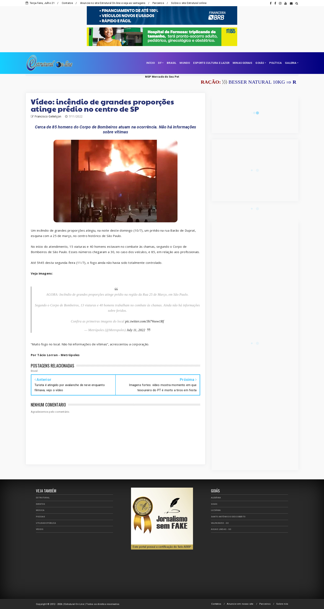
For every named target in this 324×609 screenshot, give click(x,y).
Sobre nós (282, 604)
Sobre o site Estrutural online (188, 3)
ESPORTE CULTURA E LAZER (211, 62)
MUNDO (185, 62)
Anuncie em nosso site (240, 604)
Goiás (214, 504)
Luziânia (216, 510)
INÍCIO (150, 62)
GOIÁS (259, 62)
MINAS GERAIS (242, 62)
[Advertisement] (75, 564)
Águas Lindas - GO (221, 529)
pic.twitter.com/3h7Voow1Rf (144, 321)
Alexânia (216, 497)
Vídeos (39, 529)
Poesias (40, 516)
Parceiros (158, 3)
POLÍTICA (275, 62)
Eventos (40, 504)
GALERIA (290, 62)
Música (40, 510)
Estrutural (43, 497)
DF (159, 62)
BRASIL (171, 62)
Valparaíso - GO (220, 523)
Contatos (67, 3)
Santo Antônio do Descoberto (228, 516)
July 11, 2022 (136, 330)
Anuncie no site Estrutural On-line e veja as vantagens (112, 3)
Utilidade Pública (46, 523)
